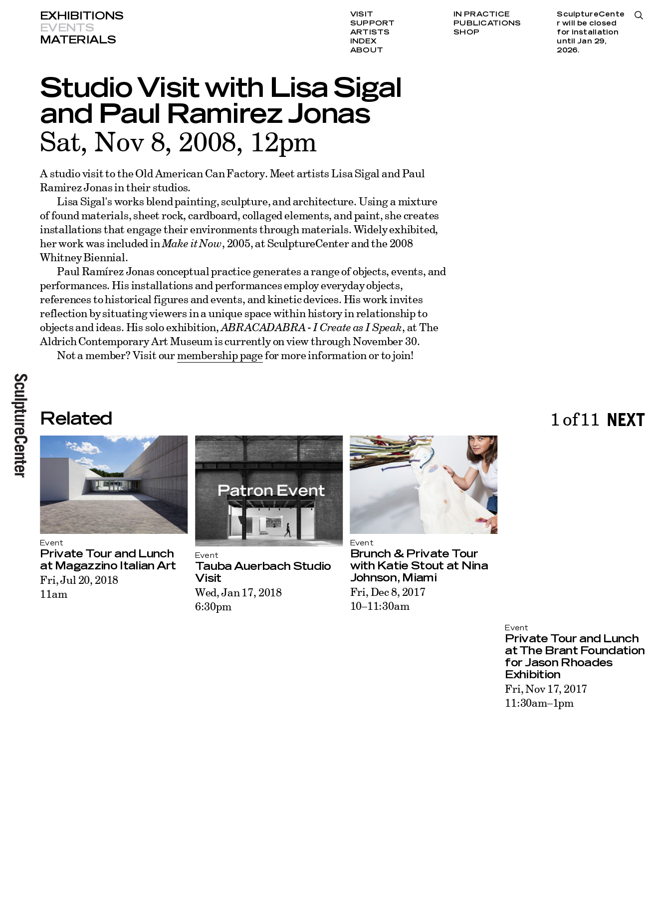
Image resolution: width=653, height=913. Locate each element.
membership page (220, 355)
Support (372, 23)
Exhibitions (82, 15)
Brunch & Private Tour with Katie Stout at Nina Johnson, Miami (419, 565)
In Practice (481, 14)
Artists (370, 32)
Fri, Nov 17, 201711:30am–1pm (546, 695)
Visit (361, 14)
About (366, 50)
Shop (466, 32)
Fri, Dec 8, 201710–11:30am (388, 598)
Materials (78, 39)
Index (363, 41)
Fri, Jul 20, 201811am (79, 586)
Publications (487, 23)
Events (67, 27)
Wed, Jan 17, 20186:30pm (238, 599)
